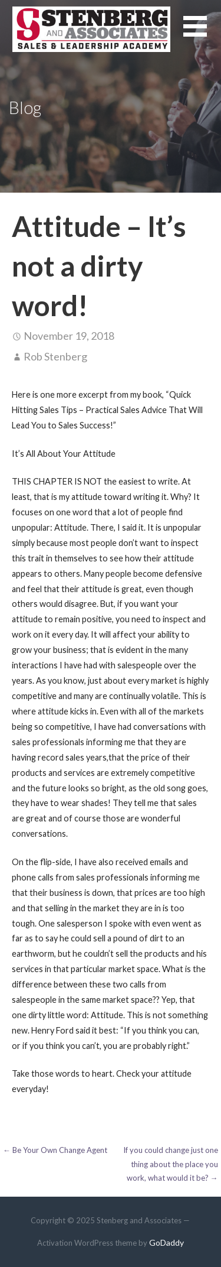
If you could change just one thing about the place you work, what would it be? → (170, 1163)
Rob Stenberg (55, 356)
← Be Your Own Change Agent (55, 1150)
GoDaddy (166, 1242)
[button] (202, 33)
